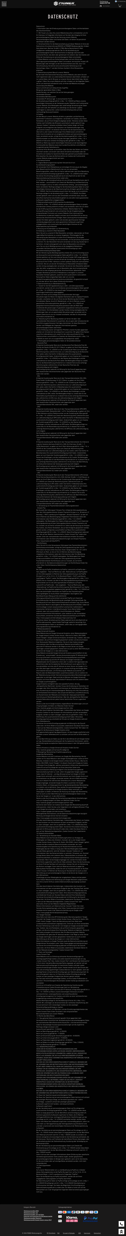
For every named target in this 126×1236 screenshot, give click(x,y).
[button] (4, 2)
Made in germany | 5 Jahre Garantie (67, 5)
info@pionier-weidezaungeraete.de (48, 51)
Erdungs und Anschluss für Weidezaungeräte (38, 1216)
